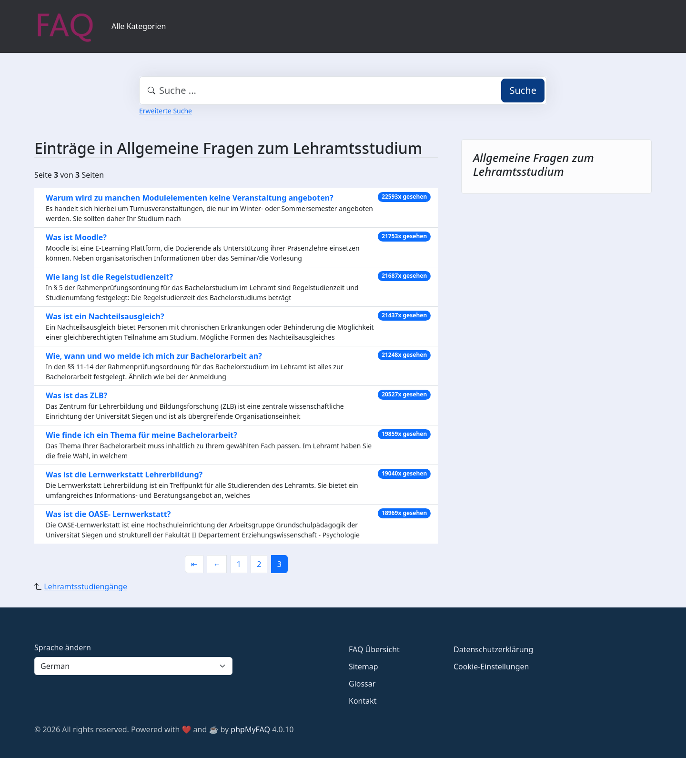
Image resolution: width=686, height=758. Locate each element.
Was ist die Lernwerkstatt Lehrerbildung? (124, 474)
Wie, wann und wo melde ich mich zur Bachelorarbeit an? (154, 356)
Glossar (362, 683)
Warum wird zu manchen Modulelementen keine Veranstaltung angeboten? (189, 197)
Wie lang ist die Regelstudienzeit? (109, 277)
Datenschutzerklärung (493, 649)
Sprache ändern (62, 647)
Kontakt (363, 701)
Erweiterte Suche (165, 110)
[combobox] (343, 90)
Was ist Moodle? (76, 237)
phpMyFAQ (250, 729)
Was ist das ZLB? (76, 395)
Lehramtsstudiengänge (85, 586)
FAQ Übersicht (374, 649)
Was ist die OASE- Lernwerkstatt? (108, 514)
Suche (522, 90)
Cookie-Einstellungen (491, 666)
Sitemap (363, 666)
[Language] (133, 666)
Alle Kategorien (138, 26)
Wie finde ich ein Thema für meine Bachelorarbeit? (141, 435)
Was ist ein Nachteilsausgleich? (105, 316)
